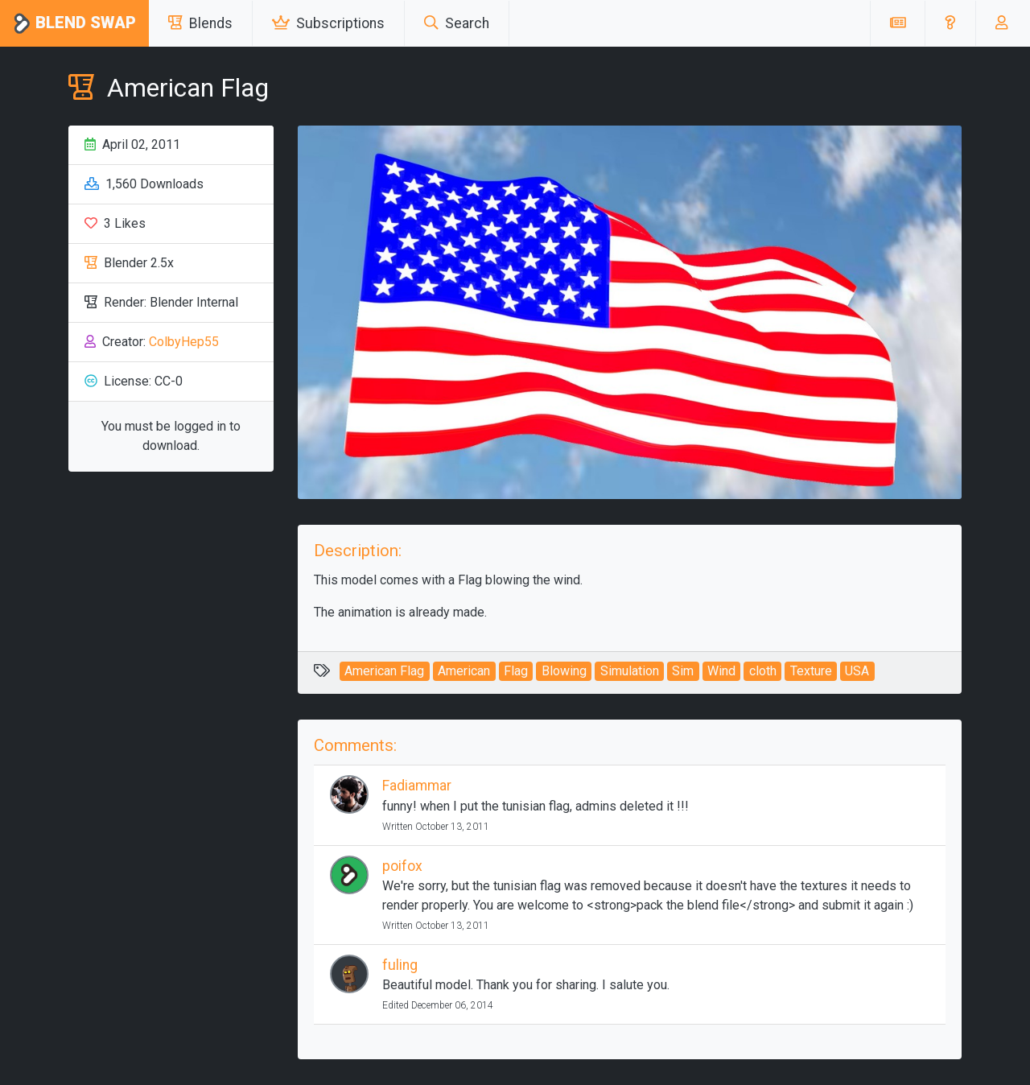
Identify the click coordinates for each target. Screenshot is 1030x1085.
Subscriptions (328, 23)
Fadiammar (416, 786)
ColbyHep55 (184, 341)
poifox (402, 866)
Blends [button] (200, 23)
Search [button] (456, 23)
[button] (950, 23)
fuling (400, 965)
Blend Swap (74, 23)
